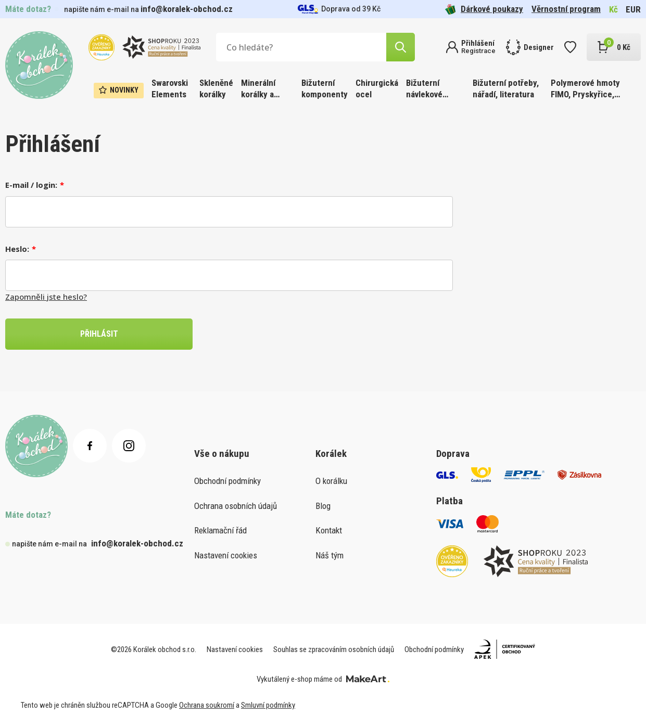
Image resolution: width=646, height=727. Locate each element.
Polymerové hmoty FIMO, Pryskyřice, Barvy (585, 89)
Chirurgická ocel (377, 88)
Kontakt (328, 530)
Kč (613, 9)
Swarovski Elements (169, 88)
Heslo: (17, 249)
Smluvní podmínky (268, 705)
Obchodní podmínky (227, 481)
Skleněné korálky (216, 88)
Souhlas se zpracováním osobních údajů (333, 649)
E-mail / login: (31, 185)
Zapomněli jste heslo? (46, 296)
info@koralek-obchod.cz (187, 9)
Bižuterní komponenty (324, 88)
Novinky (118, 90)
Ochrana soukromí (206, 705)
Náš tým (329, 555)
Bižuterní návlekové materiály (424, 89)
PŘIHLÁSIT (99, 334)
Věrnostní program (566, 9)
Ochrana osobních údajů (235, 506)
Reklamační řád (220, 530)
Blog (323, 506)
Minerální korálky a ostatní (258, 89)
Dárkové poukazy (484, 9)
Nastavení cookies (225, 555)
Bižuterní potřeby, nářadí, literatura (506, 88)
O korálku (331, 481)
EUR (633, 9)
